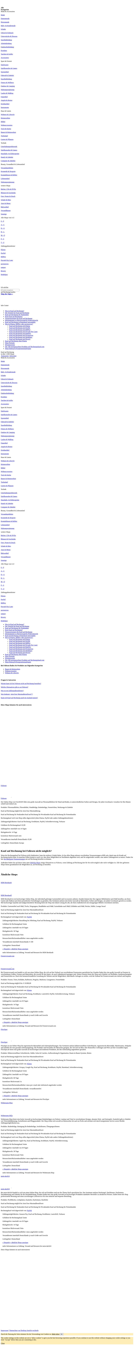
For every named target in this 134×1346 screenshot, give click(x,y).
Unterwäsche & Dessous (9, 36)
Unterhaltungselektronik (9, 146)
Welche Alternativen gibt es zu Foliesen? (14, 687)
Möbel (3, 122)
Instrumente (5, 107)
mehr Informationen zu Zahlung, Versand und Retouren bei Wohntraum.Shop (28, 1173)
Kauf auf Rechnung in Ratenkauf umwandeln (20, 322)
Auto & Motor (5, 203)
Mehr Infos (55, 1334)
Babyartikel (5, 207)
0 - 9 (2, 221)
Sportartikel (5, 72)
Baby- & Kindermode (8, 26)
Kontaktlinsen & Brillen (9, 175)
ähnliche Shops (35, 863)
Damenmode (5, 18)
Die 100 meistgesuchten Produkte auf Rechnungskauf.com (24, 347)
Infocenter (12, 356)
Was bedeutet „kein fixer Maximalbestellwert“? (17, 694)
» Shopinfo (6, 949)
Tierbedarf (4, 136)
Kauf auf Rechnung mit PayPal (19, 328)
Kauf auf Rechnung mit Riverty (19, 339)
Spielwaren (4, 65)
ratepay (3, 267)
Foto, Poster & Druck (8, 196)
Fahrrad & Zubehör (7, 75)
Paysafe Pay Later (7, 260)
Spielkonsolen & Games (9, 68)
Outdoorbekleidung (7, 47)
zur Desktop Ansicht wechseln (28, 1330)
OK (62, 1334)
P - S (2, 239)
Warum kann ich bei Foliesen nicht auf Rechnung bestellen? (21, 683)
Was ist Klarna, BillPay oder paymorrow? (19, 324)
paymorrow (5, 264)
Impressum (4, 1330)
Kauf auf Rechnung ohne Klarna (16, 341)
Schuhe (3, 29)
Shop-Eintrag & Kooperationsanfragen (18, 348)
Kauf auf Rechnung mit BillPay (19, 330)
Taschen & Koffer (7, 54)
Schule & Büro (6, 200)
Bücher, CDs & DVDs (8, 189)
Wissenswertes (10, 345)
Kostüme (4, 50)
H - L (3, 232)
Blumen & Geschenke (8, 193)
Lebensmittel (5, 178)
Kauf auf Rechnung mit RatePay (20, 333)
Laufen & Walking (7, 93)
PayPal (3, 253)
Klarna (3, 250)
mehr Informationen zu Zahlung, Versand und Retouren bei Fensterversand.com (29, 1026)
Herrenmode (5, 22)
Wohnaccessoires (6, 125)
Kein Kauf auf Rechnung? (14, 316)
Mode (3, 15)
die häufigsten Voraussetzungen (14, 859)
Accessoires (5, 58)
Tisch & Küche (6, 129)
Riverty (3, 271)
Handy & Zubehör (7, 157)
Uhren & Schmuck (7, 33)
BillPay (3, 257)
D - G (3, 228)
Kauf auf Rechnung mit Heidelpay (20, 337)
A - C (3, 225)
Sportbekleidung (6, 40)
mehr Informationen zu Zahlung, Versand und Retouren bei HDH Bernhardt (28, 952)
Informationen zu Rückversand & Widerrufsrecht (21, 320)
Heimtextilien (5, 118)
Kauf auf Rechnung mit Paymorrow (21, 335)
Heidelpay (4, 274)
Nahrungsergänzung (7, 90)
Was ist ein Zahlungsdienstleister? (12, 691)
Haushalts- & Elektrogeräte (10, 154)
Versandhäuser (6, 210)
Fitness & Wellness (7, 82)
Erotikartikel (5, 104)
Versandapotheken (7, 168)
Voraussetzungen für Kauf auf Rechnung (18, 318)
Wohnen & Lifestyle (7, 114)
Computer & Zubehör (8, 161)
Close (3, 1343)
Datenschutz (13, 1330)
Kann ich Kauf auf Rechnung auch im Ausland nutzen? (19, 698)
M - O (3, 235)
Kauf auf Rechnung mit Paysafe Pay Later (23, 332)
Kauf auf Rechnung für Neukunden (17, 315)
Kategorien (5, 356)
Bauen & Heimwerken (8, 132)
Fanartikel (4, 97)
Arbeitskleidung (6, 43)
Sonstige (4, 214)
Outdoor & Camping (8, 86)
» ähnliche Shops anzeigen (19, 949)
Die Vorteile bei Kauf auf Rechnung (17, 313)
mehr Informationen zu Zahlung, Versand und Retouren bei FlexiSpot (26, 1099)
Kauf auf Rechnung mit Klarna (19, 326)
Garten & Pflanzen (7, 139)
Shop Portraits (10, 343)
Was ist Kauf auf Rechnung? (14, 311)
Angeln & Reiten (6, 100)
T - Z (2, 242)
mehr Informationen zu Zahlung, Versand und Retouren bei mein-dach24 (27, 1246)
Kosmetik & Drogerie (8, 171)
